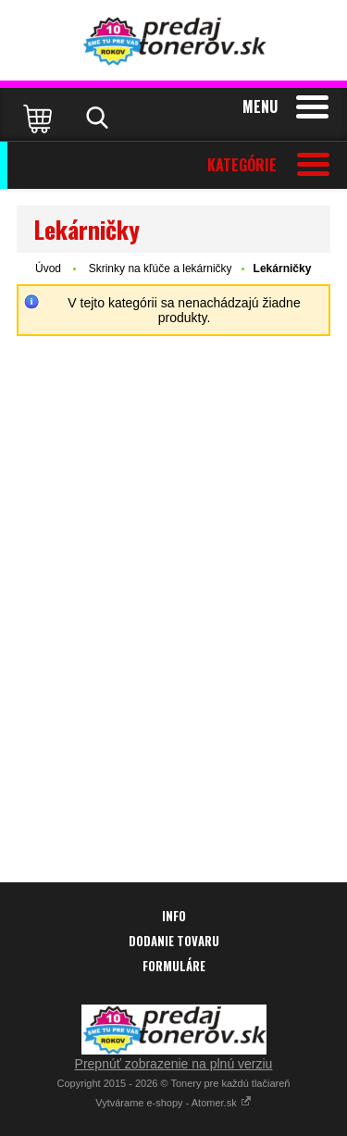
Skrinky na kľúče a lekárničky (160, 268)
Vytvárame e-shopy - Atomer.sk (173, 1102)
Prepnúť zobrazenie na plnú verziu (174, 1063)
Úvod (48, 268)
